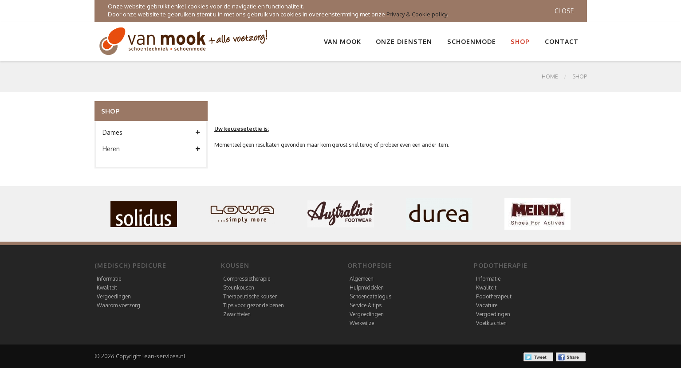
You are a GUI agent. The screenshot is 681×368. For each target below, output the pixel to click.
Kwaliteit (107, 287)
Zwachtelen (237, 314)
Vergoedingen (114, 296)
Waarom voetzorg (118, 305)
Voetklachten (491, 323)
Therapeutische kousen (250, 296)
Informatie (109, 278)
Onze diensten (404, 41)
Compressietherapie (246, 278)
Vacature (486, 305)
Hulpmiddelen (367, 287)
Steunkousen (238, 287)
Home (550, 76)
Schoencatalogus (370, 296)
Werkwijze (362, 323)
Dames (151, 132)
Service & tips (366, 305)
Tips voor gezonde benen (253, 305)
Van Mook (342, 41)
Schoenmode (471, 41)
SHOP (579, 76)
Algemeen (362, 278)
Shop (520, 41)
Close (564, 11)
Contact (562, 41)
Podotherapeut (494, 296)
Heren (151, 149)
